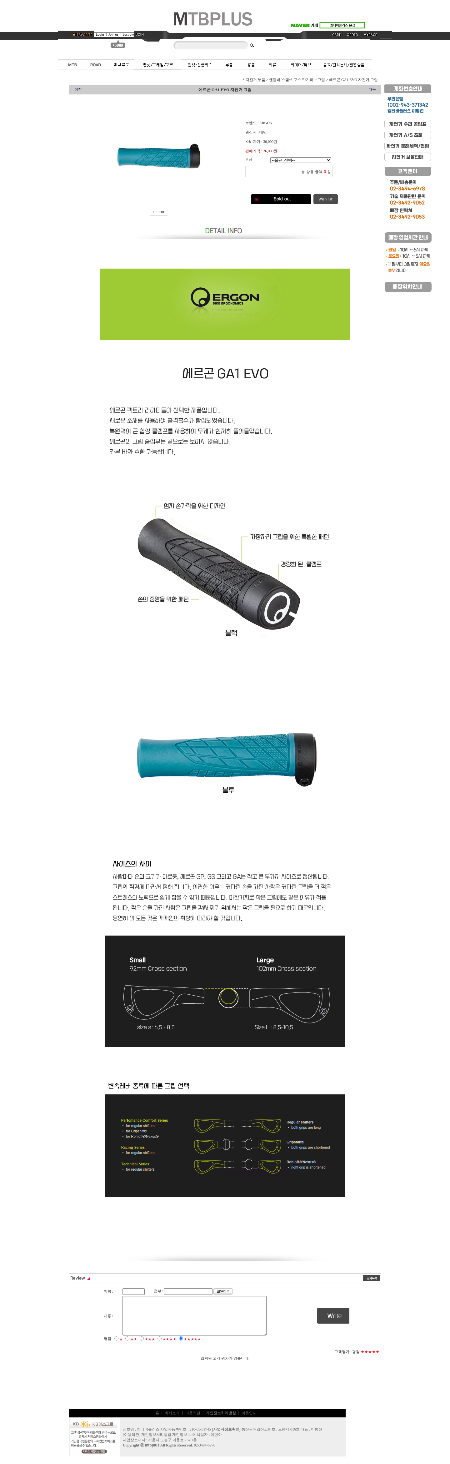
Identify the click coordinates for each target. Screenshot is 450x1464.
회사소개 (172, 1420)
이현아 (216, 1442)
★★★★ (169, 1347)
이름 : (108, 1291)
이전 (78, 89)
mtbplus (152, 1453)
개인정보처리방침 (156, 1442)
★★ (133, 1347)
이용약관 (192, 1420)
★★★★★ (192, 1347)
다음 (372, 89)
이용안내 (249, 1420)
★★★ (150, 1347)
